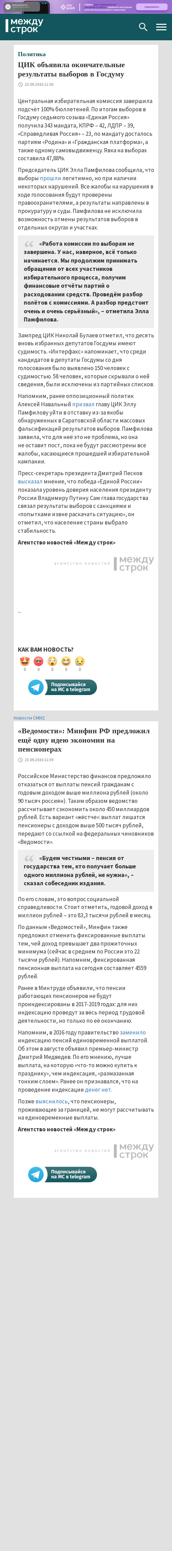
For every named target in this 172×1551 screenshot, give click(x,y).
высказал (30, 481)
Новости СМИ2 (29, 718)
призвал (83, 404)
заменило (133, 1032)
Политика (32, 54)
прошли (50, 178)
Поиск (143, 27)
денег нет (98, 1089)
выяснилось (51, 1101)
